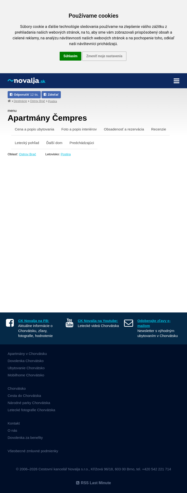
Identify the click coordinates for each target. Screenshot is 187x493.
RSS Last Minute (93, 483)
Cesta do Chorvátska (24, 396)
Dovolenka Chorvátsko (26, 361)
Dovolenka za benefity (25, 438)
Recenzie (158, 129)
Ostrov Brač (37, 101)
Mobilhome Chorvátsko (26, 375)
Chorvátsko (17, 388)
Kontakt (14, 423)
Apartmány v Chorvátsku (27, 354)
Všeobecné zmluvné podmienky (33, 451)
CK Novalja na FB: (33, 321)
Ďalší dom (54, 143)
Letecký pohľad (27, 143)
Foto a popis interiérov (79, 129)
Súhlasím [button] (70, 56)
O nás (12, 430)
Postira (52, 101)
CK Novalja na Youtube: (98, 321)
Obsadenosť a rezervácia (124, 129)
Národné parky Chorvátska (29, 403)
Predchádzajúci (81, 143)
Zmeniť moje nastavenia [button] (104, 56)
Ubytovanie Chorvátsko (26, 368)
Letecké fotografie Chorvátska (31, 410)
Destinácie (20, 101)
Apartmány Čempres (47, 117)
